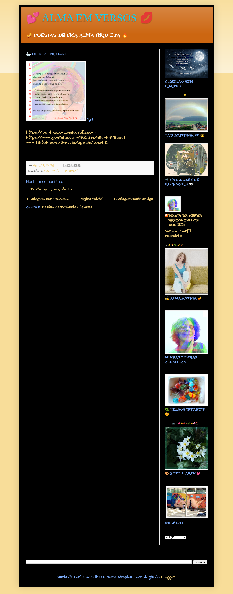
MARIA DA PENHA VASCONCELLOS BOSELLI (185, 220)
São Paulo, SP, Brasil (61, 171)
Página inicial (91, 199)
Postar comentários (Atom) (67, 207)
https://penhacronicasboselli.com (61, 132)
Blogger (168, 577)
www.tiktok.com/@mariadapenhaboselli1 (67, 142)
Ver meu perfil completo (178, 233)
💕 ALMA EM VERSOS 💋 (89, 18)
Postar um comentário (51, 189)
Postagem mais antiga (133, 199)
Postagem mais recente (48, 199)
